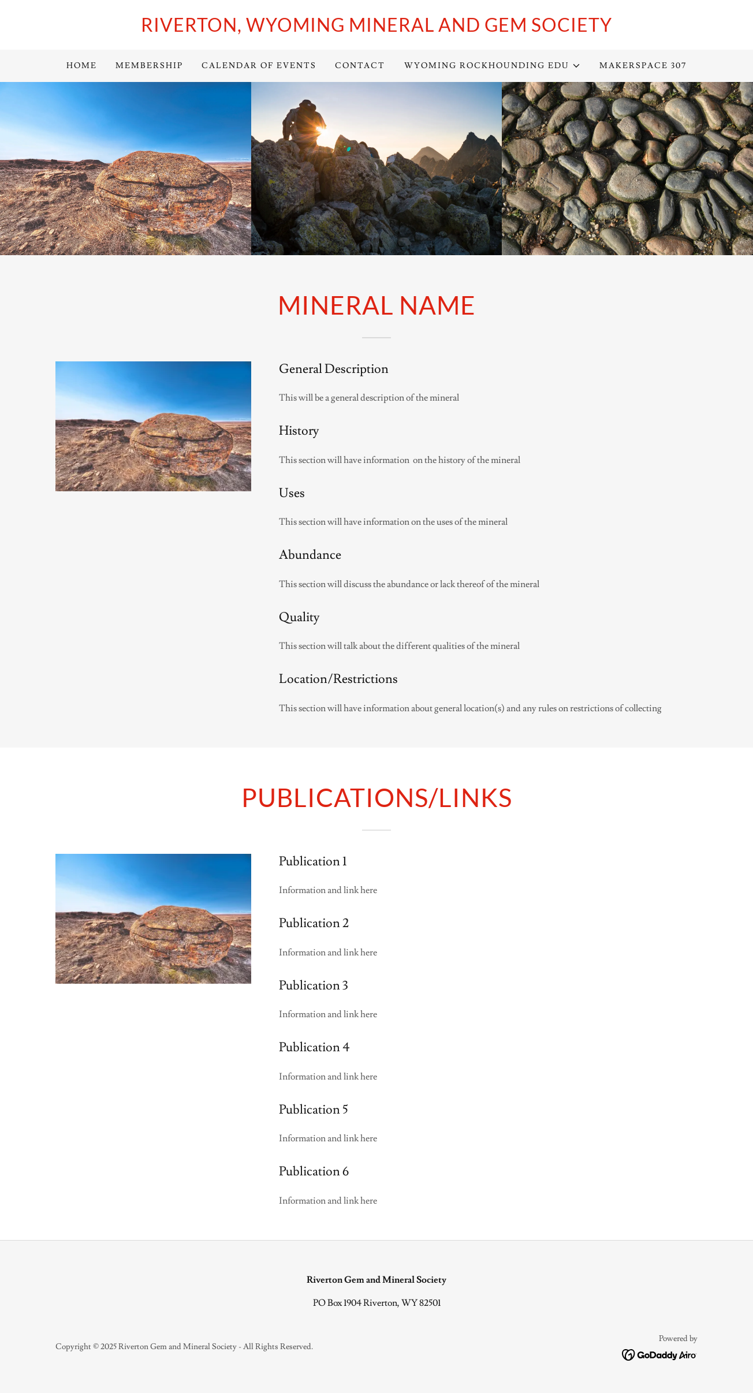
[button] (492, 66)
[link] (376, 29)
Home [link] (81, 66)
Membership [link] (149, 66)
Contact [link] (360, 66)
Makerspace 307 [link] (643, 66)
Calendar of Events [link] (259, 66)
